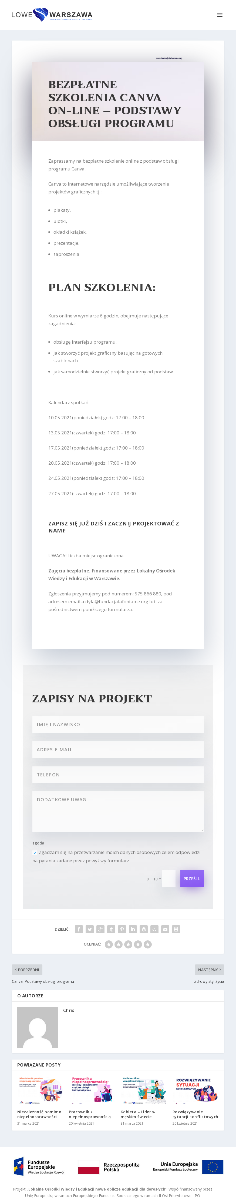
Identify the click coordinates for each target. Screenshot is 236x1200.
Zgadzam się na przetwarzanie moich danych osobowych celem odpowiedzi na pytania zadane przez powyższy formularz (116, 856)
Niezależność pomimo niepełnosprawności (39, 1114)
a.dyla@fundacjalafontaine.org (115, 601)
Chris (69, 1010)
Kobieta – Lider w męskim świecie (138, 1114)
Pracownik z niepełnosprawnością (90, 1114)
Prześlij (192, 879)
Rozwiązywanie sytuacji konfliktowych (195, 1114)
